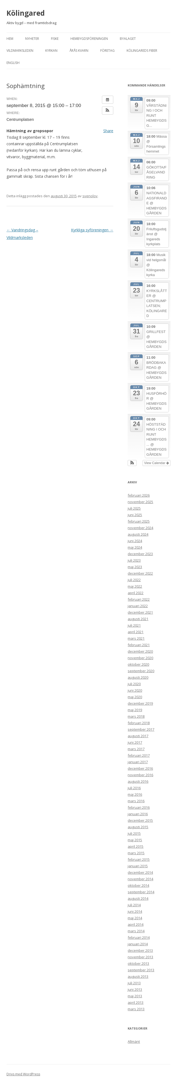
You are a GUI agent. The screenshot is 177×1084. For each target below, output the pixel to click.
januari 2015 (138, 865)
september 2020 (141, 670)
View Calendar (156, 463)
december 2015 (140, 820)
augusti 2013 (138, 976)
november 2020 (140, 657)
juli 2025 (134, 508)
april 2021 (135, 631)
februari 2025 (139, 521)
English (13, 62)
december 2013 (140, 950)
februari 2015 (139, 859)
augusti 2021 (138, 618)
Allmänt (134, 1041)
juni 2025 (135, 514)
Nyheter (32, 38)
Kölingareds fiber (142, 50)
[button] (107, 110)
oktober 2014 (138, 885)
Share (108, 130)
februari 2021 (139, 644)
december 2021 (140, 612)
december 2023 (140, 553)
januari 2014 (138, 943)
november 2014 (140, 878)
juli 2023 (134, 560)
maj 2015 (135, 839)
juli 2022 (134, 579)
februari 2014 (139, 937)
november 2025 (140, 501)
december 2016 (140, 768)
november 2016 (140, 774)
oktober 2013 (138, 963)
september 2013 (141, 969)
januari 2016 (138, 813)
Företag (107, 50)
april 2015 (135, 846)
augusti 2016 (138, 781)
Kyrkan (51, 50)
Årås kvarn (78, 50)
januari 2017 (138, 761)
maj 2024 (135, 547)
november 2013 (140, 956)
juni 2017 (135, 742)
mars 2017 (136, 748)
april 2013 (135, 1002)
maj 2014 (135, 917)
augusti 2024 (138, 534)
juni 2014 (135, 911)
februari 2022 (139, 599)
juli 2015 (134, 833)
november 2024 (140, 527)
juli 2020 (134, 683)
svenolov (90, 195)
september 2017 (141, 729)
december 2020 (140, 651)
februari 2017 (139, 755)
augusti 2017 (138, 735)
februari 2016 (139, 807)
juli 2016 (134, 787)
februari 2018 (139, 722)
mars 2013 (136, 1009)
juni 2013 (135, 989)
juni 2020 (135, 690)
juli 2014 (134, 904)
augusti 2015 (138, 826)
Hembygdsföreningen (89, 38)
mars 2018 (136, 716)
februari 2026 (139, 495)
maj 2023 (135, 566)
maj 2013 (135, 996)
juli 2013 (134, 983)
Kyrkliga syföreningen (92, 229)
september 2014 (141, 891)
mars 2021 (136, 638)
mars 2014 (136, 930)
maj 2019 (135, 709)
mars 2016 (136, 800)
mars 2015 (136, 852)
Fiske (55, 38)
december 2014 (140, 872)
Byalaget (128, 38)
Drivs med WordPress (23, 1074)
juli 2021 (134, 625)
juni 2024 (135, 540)
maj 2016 (135, 794)
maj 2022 (135, 586)
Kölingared (26, 13)
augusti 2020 (138, 677)
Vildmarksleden (20, 50)
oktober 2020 (138, 664)
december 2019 (140, 703)
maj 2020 (135, 696)
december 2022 (140, 573)
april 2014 (135, 924)
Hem (10, 38)
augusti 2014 (138, 898)
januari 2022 (138, 605)
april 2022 (135, 592)
